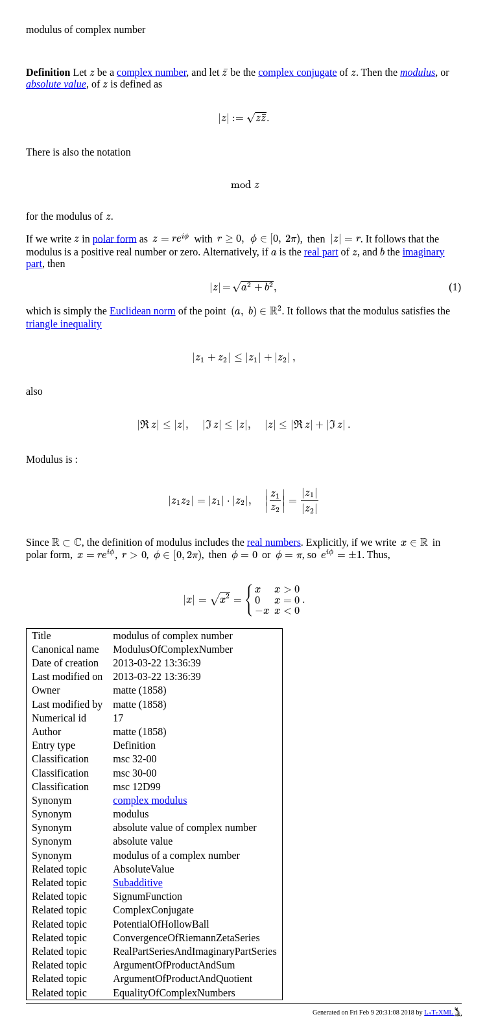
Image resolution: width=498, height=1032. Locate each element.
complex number (151, 72)
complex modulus (150, 800)
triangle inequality (64, 323)
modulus (417, 72)
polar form (115, 238)
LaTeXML (443, 1012)
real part (321, 251)
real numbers (274, 542)
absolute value (56, 83)
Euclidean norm (143, 310)
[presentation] (92, 72)
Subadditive (137, 882)
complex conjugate (297, 72)
